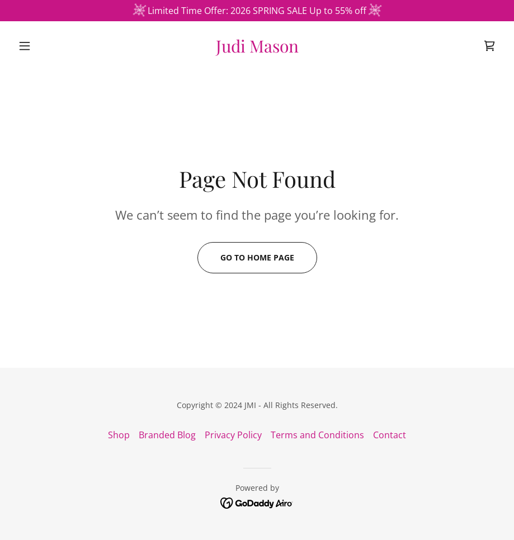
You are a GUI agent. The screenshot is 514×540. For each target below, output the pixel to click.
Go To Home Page (257, 257)
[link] (257, 49)
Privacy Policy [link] (233, 435)
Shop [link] (119, 435)
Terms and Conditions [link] (317, 435)
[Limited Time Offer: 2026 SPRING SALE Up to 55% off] (257, 10)
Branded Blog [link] (167, 435)
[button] (50, 46)
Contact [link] (389, 435)
